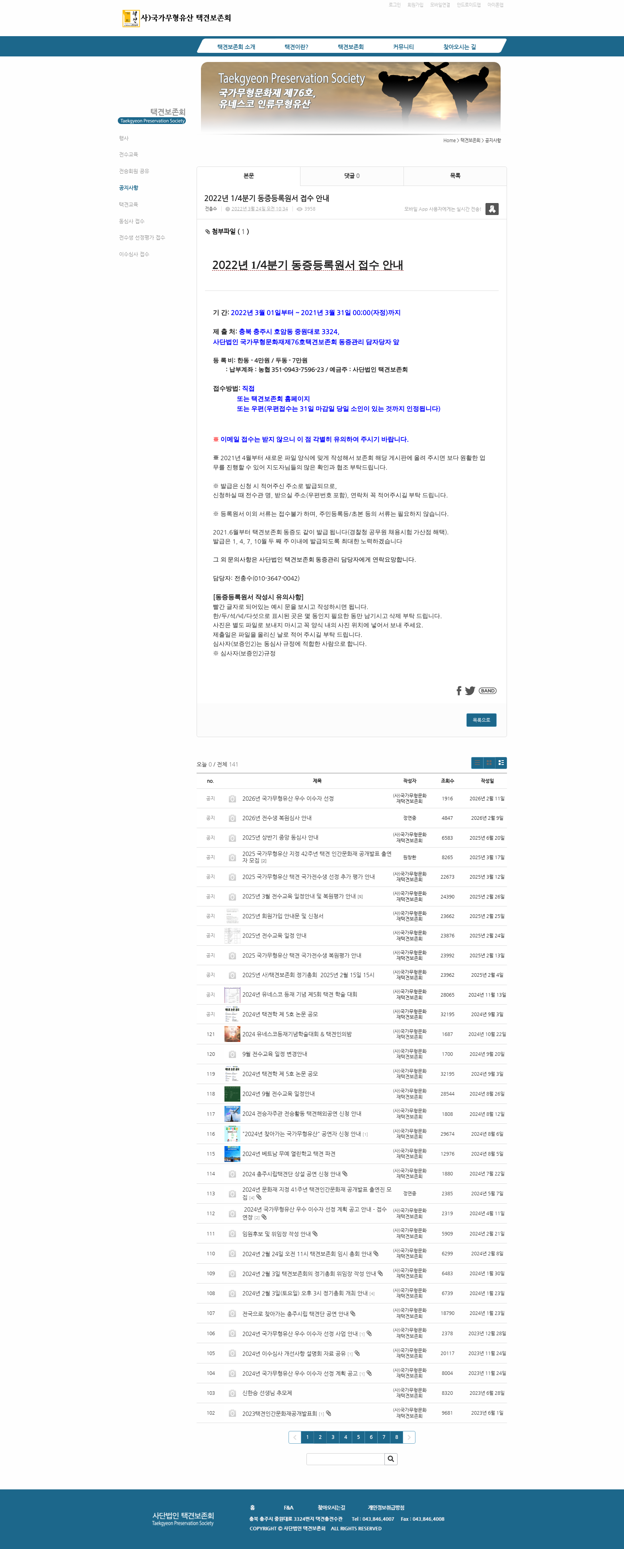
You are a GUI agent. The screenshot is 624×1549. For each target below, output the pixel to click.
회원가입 (415, 5)
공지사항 (128, 188)
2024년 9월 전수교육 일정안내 (278, 1093)
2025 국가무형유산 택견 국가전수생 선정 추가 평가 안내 (308, 876)
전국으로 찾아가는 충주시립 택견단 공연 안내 (295, 1314)
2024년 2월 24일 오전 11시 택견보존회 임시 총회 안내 (307, 1254)
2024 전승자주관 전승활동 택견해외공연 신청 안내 (301, 1113)
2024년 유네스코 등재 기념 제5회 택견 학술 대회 (299, 994)
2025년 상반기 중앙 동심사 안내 (280, 837)
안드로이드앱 (469, 5)
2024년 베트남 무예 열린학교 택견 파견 (288, 1153)
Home (449, 140)
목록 (455, 175)
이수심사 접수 (134, 254)
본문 (249, 175)
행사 (124, 138)
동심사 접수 (131, 221)
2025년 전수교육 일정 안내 (275, 935)
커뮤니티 (403, 47)
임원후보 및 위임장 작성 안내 (276, 1234)
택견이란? (296, 47)
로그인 (395, 5)
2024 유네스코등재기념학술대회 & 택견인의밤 (297, 1034)
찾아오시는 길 (459, 47)
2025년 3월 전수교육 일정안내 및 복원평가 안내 (299, 896)
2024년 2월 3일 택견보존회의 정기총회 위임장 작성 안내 (309, 1273)
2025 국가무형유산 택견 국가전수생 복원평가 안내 (301, 955)
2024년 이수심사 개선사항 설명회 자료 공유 (294, 1353)
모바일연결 (440, 5)
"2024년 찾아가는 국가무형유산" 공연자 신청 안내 (301, 1134)
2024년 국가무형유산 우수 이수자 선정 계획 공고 (300, 1373)
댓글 (351, 175)
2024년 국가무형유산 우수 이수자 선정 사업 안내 (300, 1333)
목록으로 (481, 720)
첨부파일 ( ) (227, 231)
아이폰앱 (495, 5)
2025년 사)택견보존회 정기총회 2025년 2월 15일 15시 (308, 975)
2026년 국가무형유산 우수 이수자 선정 (288, 798)
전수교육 (128, 154)
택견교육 (128, 204)
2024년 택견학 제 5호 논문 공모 (280, 1014)
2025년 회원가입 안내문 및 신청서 (283, 916)
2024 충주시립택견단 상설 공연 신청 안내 (291, 1174)
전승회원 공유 (134, 171)
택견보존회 (351, 47)
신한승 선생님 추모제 (267, 1393)
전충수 (211, 208)
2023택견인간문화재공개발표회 (279, 1413)
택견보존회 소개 (236, 47)
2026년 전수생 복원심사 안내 (277, 818)
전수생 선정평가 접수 (142, 237)
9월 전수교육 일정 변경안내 (274, 1054)
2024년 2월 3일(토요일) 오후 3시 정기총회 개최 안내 (305, 1293)
